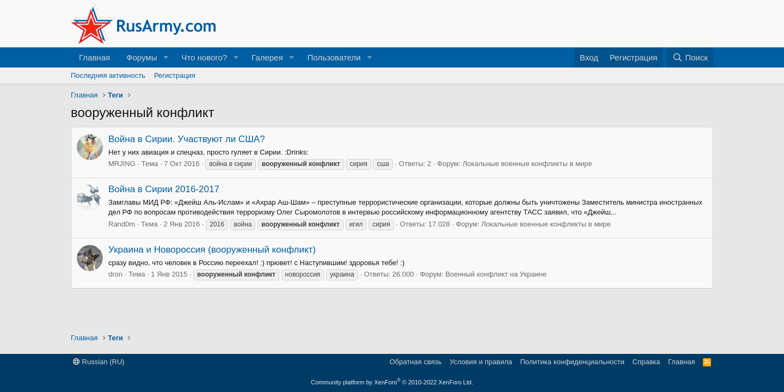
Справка (646, 362)
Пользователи (333, 57)
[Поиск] (690, 57)
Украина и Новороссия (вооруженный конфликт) (212, 249)
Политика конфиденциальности (572, 362)
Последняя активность (108, 75)
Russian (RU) (99, 362)
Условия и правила (481, 362)
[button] (165, 57)
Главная (94, 57)
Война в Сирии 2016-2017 (163, 189)
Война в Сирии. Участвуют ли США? (186, 139)
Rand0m (121, 224)
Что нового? (204, 57)
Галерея (267, 57)
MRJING (122, 164)
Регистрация (174, 75)
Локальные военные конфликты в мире (527, 164)
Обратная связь (415, 362)
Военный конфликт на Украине (496, 274)
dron (115, 274)
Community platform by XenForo (392, 382)
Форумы (141, 57)
